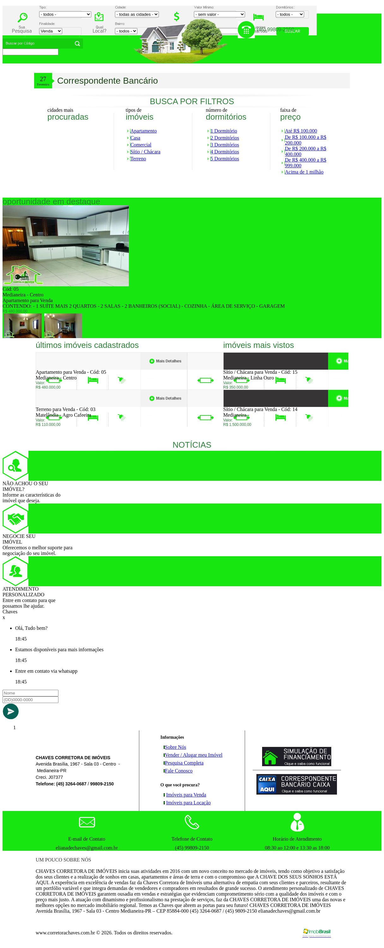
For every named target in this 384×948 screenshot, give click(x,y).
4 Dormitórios (225, 151)
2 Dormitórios (225, 137)
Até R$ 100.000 (301, 131)
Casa (135, 137)
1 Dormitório (224, 131)
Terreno (138, 158)
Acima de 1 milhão (304, 172)
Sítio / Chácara (145, 151)
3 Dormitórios (225, 144)
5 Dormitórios (225, 158)
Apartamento (143, 131)
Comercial (141, 144)
